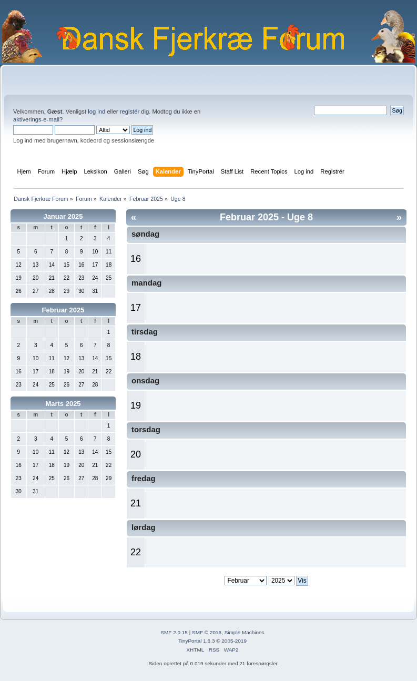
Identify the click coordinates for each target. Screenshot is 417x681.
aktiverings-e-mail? (38, 119)
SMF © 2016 (206, 632)
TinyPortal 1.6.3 (196, 641)
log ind (96, 111)
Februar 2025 (63, 310)
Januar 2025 (63, 216)
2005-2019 (234, 641)
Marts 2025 (62, 404)
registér (129, 111)
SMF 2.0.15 (174, 632)
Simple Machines (245, 632)
